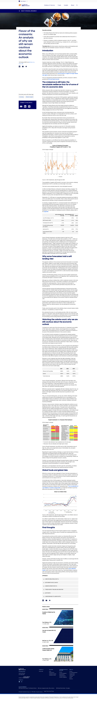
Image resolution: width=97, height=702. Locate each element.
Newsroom (71, 678)
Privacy (52, 691)
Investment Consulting (52, 673)
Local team (71, 676)
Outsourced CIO (51, 672)
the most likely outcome (53, 79)
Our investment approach (73, 672)
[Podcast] (29, 106)
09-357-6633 (41, 671)
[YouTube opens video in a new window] (21, 106)
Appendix (46, 211)
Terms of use (49, 691)
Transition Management (63, 677)
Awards (70, 677)
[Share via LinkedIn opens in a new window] (19, 66)
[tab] (23, 1)
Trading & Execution (62, 675)
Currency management (62, 673)
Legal (45, 691)
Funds (50, 671)
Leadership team (72, 675)
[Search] (76, 5)
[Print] (26, 66)
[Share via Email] (22, 66)
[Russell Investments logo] (24, 5)
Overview (60, 672)
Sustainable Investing (52, 675)
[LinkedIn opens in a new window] (25, 106)
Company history (72, 673)
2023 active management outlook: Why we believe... (46, 688)
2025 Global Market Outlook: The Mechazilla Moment (27, 688)
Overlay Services (61, 674)
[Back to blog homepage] (27, 11)
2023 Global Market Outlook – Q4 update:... (63, 688)
